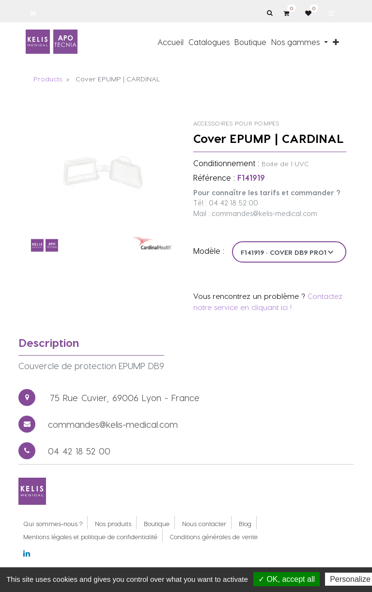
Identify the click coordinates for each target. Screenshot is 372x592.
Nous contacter (204, 523)
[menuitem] (170, 41)
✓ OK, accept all (286, 579)
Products (47, 79)
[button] (336, 41)
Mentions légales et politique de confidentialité (90, 536)
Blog (245, 523)
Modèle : (208, 250)
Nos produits (113, 523)
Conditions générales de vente (214, 536)
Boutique (157, 523)
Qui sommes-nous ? (52, 523)
